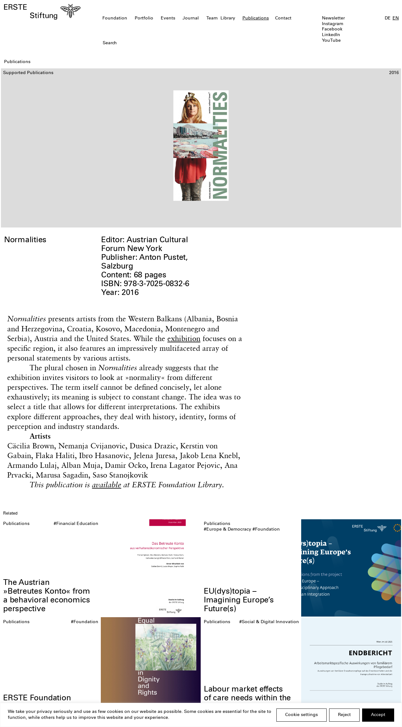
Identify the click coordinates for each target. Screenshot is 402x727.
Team (212, 18)
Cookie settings (301, 715)
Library (227, 18)
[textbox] (169, 43)
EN (396, 18)
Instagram (332, 24)
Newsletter (333, 18)
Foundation (114, 18)
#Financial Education (76, 524)
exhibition (183, 338)
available (106, 484)
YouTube (331, 41)
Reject (344, 715)
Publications (255, 18)
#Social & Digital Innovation (269, 622)
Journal (190, 18)
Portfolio (144, 18)
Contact (283, 18)
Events (168, 18)
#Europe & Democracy (227, 529)
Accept (378, 715)
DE (388, 18)
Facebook (332, 29)
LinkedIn (331, 35)
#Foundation (266, 529)
